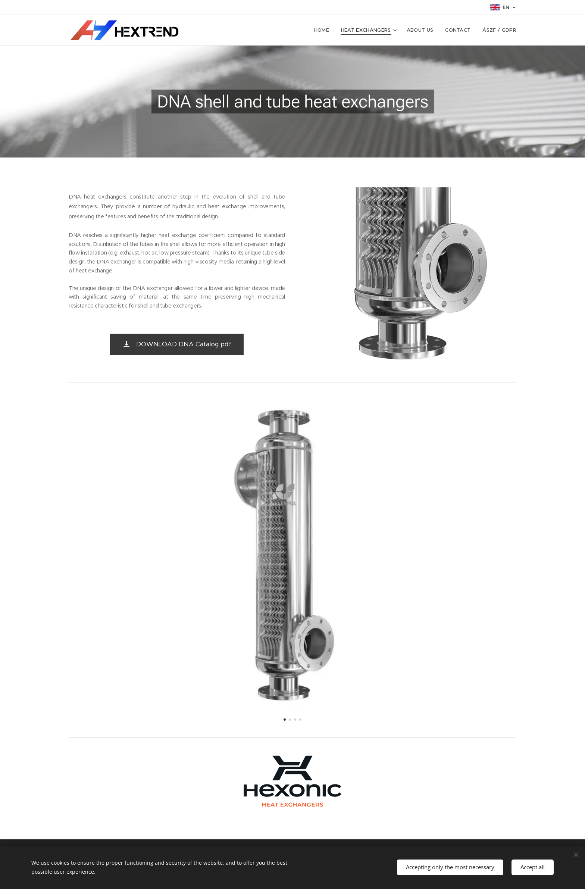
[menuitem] (324, 30)
